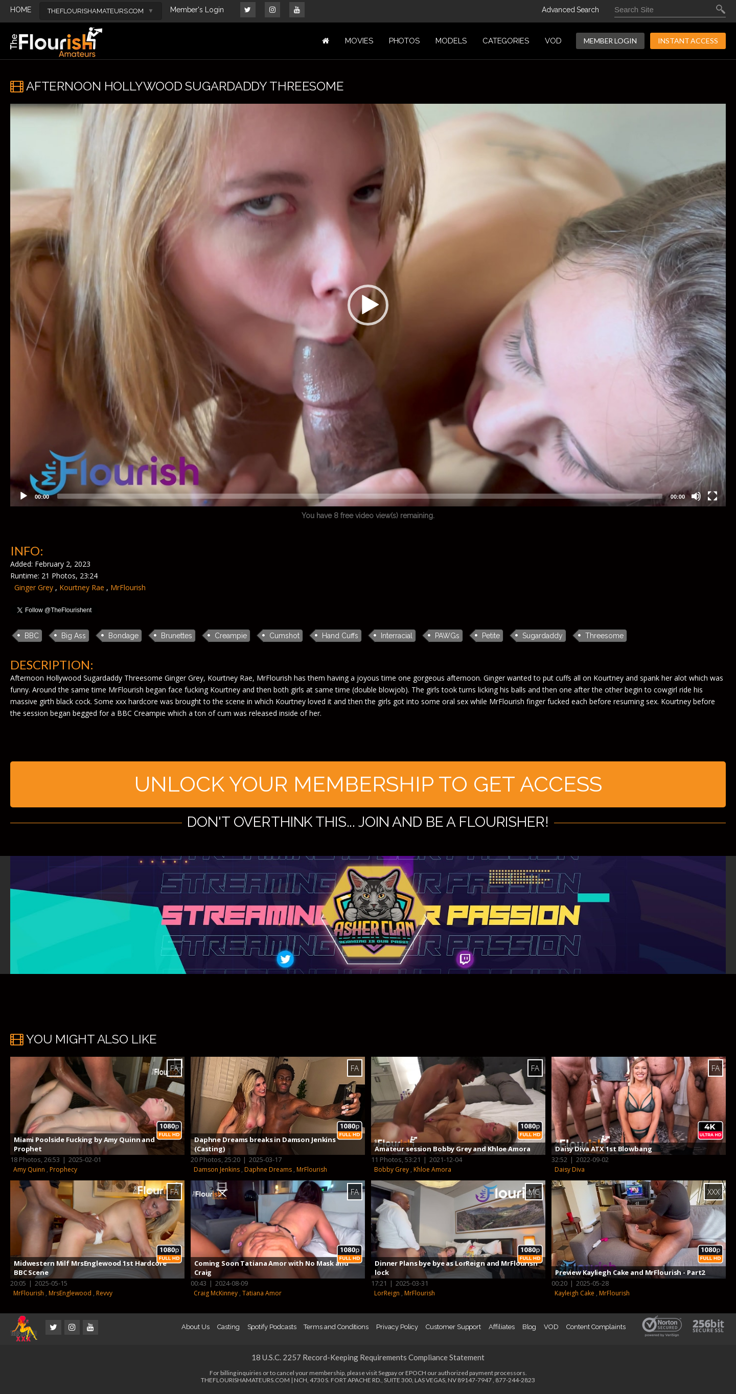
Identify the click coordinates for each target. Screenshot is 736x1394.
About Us (195, 1327)
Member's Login (197, 10)
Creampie (231, 636)
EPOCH (415, 1373)
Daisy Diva (570, 1169)
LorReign (387, 1293)
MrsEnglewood (70, 1293)
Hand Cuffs (340, 636)
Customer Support (453, 1327)
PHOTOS (404, 40)
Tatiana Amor (262, 1293)
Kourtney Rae (81, 587)
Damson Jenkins (217, 1169)
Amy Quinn (29, 1169)
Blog (529, 1327)
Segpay (387, 1373)
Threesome (604, 636)
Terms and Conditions (336, 1327)
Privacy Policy (397, 1327)
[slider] (359, 496)
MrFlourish (128, 587)
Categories (505, 40)
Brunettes (176, 636)
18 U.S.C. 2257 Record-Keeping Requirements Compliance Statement (368, 1357)
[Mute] (696, 496)
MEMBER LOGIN (610, 40)
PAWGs (447, 636)
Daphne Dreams (268, 1169)
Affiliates (501, 1327)
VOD (553, 40)
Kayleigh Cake (574, 1293)
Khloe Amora (432, 1169)
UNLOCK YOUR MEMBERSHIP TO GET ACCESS (368, 784)
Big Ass (73, 636)
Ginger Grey (33, 587)
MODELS (451, 40)
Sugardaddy (542, 636)
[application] (368, 305)
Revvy (104, 1293)
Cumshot (284, 636)
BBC (32, 636)
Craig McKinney (216, 1293)
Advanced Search (570, 10)
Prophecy (63, 1169)
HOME (20, 10)
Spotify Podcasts (271, 1327)
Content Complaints (596, 1327)
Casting (228, 1327)
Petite (491, 636)
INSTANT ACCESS (688, 40)
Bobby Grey (391, 1169)
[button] (368, 305)
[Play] (23, 496)
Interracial (396, 636)
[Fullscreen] (712, 496)
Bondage (123, 636)
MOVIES (359, 40)
